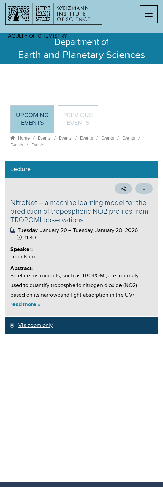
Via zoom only (35, 325)
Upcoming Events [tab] (35, 122)
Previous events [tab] (78, 119)
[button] (149, 14)
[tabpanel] (81, 247)
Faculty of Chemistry (36, 36)
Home (24, 138)
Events (44, 138)
